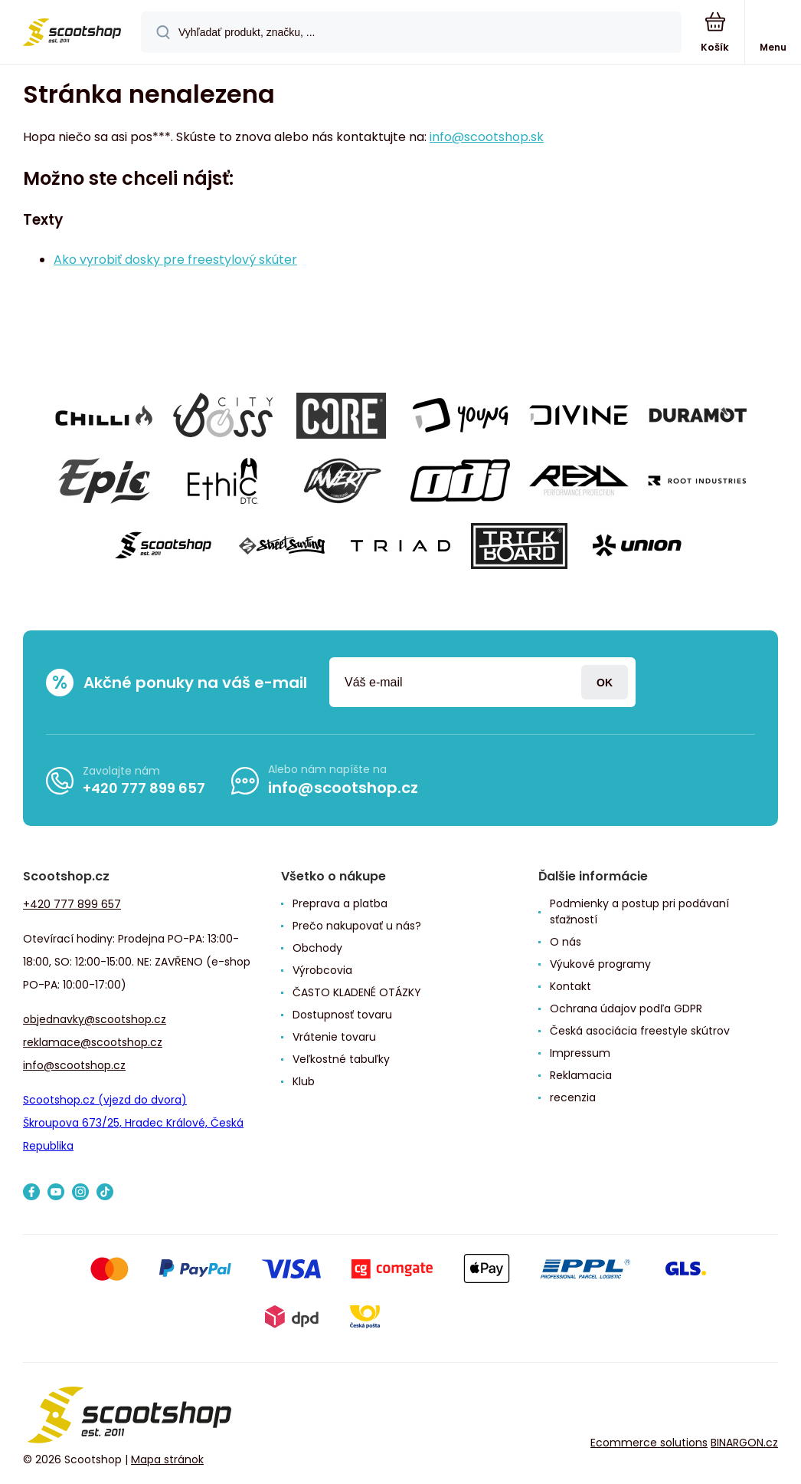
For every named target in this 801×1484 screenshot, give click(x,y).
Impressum (580, 1053)
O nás (565, 941)
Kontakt (570, 986)
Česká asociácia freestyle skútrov (640, 1030)
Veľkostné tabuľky (341, 1059)
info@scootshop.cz (343, 787)
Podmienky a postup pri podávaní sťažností (639, 911)
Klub (304, 1081)
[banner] (71, 33)
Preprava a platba (340, 903)
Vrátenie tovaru (334, 1037)
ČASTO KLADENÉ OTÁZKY (357, 992)
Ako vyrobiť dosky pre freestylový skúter (175, 259)
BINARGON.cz (744, 1442)
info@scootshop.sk (487, 137)
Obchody (317, 948)
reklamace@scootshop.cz (92, 1042)
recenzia (573, 1097)
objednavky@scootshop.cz (94, 1019)
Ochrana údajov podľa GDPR (626, 1008)
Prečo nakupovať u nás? (357, 925)
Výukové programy (600, 964)
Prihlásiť (604, 682)
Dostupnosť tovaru (342, 1014)
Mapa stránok (167, 1460)
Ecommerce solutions (649, 1442)
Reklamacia (581, 1075)
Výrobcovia (322, 970)
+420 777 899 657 (144, 788)
